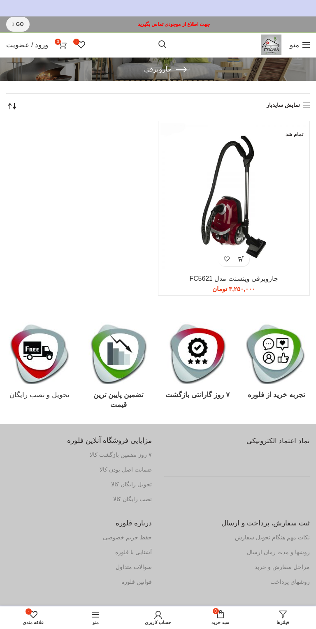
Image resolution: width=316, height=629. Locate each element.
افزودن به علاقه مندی (226, 259)
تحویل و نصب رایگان (39, 395)
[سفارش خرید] (12, 106)
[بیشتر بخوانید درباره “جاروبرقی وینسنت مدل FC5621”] (241, 259)
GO (18, 24)
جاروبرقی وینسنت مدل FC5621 (234, 279)
